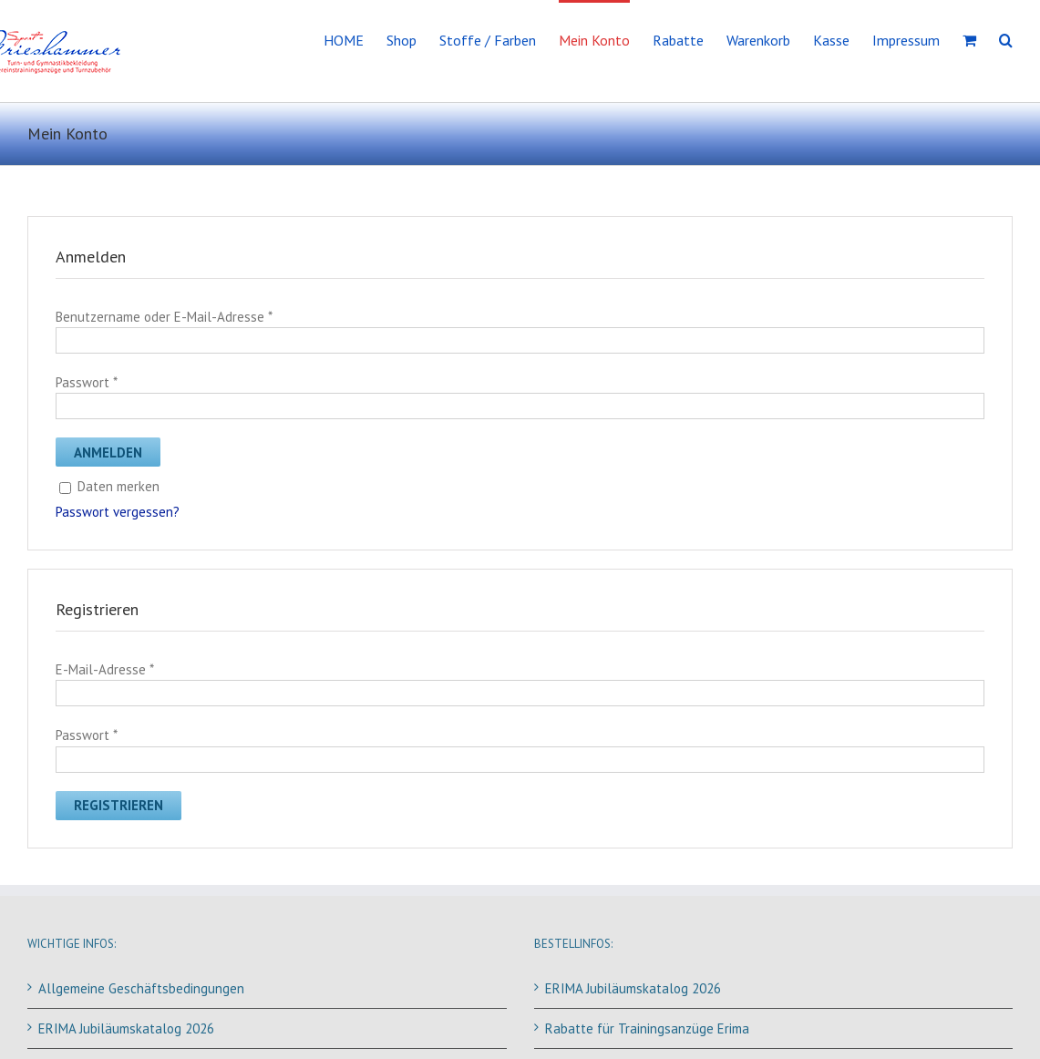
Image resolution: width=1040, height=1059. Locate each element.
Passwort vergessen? (118, 511)
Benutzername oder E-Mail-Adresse (164, 316)
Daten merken (109, 486)
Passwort (86, 382)
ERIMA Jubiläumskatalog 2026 (126, 1028)
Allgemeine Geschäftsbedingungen (141, 988)
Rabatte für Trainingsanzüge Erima (647, 1028)
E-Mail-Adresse (104, 669)
